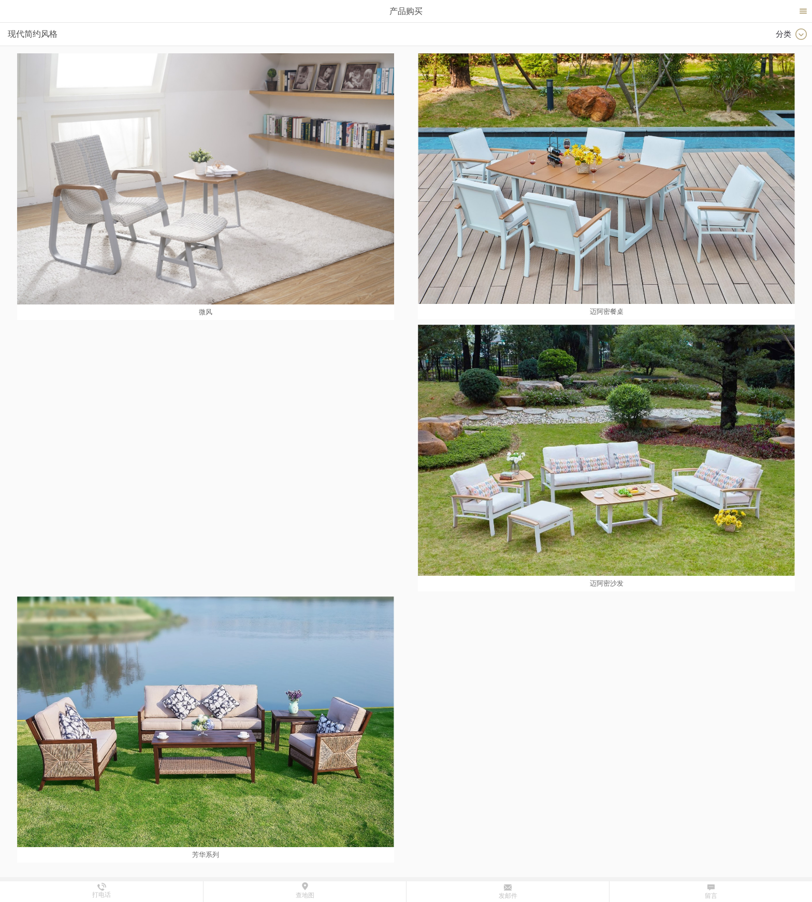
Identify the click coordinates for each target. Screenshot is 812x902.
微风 (205, 312)
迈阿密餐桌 (607, 311)
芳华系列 (205, 855)
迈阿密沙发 (607, 583)
